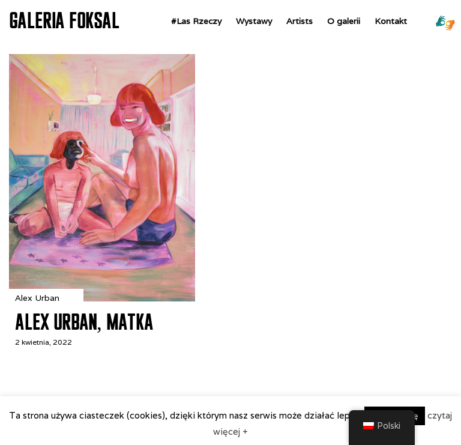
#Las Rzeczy (196, 21)
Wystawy (254, 21)
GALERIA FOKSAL (64, 20)
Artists (299, 21)
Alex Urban (37, 297)
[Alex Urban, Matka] (102, 298)
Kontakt (391, 21)
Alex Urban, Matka (84, 321)
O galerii (343, 21)
